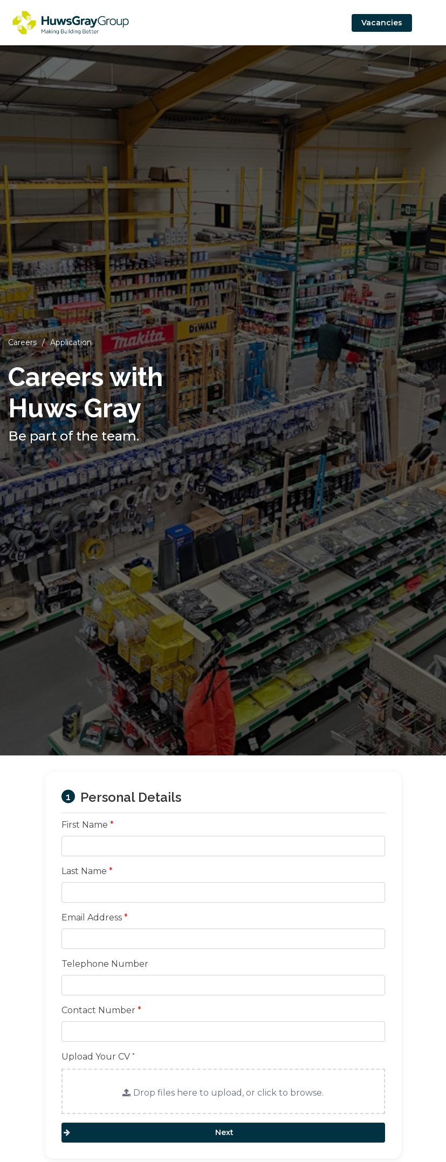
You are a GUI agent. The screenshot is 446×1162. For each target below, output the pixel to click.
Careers (22, 342)
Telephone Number (104, 964)
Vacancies (381, 22)
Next (223, 1132)
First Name (87, 825)
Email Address (94, 917)
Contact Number (101, 1010)
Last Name (87, 871)
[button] (223, 1091)
